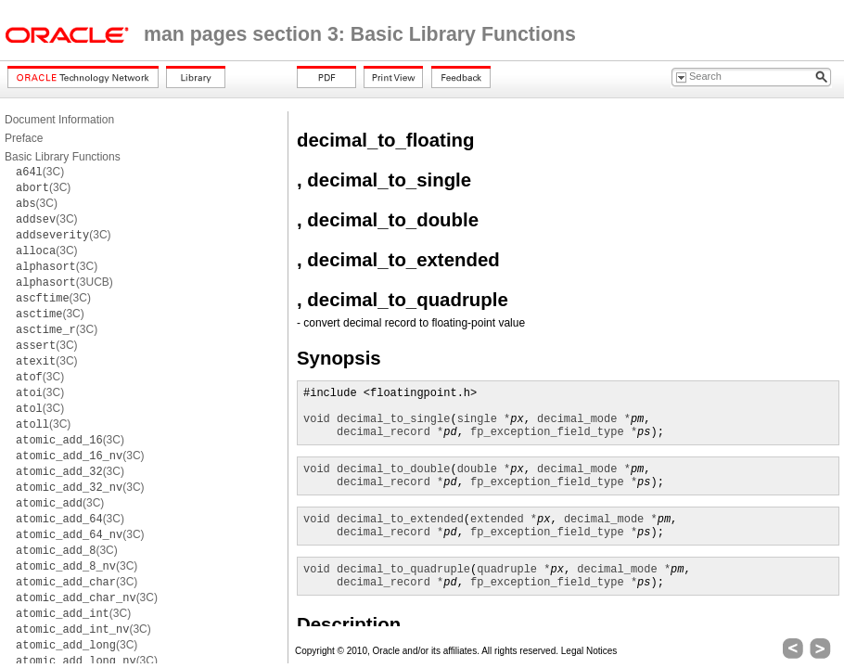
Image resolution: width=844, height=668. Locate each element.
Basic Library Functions (63, 156)
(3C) (40, 171)
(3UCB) (64, 282)
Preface (24, 138)
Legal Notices (589, 651)
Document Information (59, 119)
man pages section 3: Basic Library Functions (360, 34)
